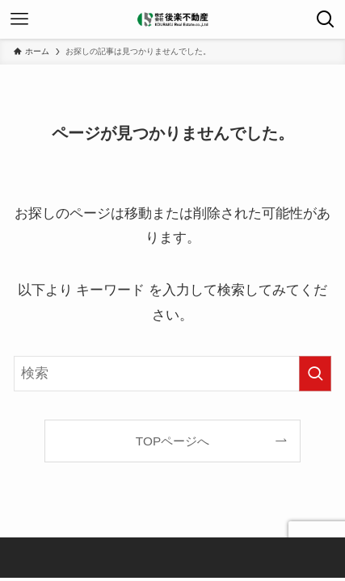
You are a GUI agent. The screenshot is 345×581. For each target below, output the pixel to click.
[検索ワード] (172, 373)
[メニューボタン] (19, 19)
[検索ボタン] (325, 19)
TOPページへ (172, 441)
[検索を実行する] (315, 373)
